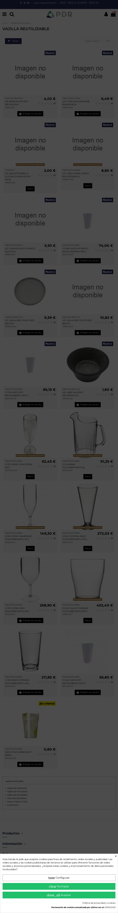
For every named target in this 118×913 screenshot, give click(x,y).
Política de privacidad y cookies (98, 903)
